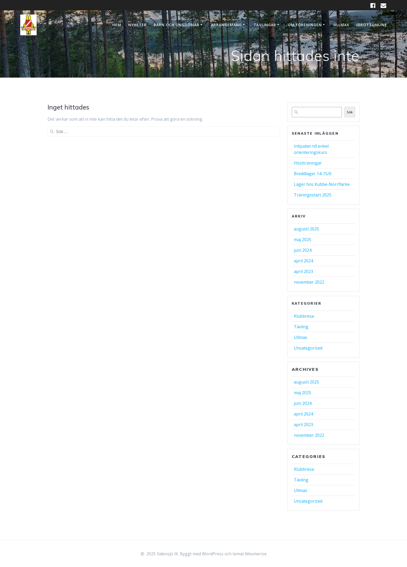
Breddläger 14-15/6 (312, 173)
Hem (116, 24)
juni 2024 (302, 250)
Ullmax (341, 24)
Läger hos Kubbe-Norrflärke (322, 184)
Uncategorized (308, 348)
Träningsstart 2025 (312, 195)
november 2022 (309, 282)
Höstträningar (308, 163)
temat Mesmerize (250, 554)
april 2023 (303, 271)
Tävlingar (265, 24)
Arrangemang (226, 24)
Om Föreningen (305, 24)
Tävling (301, 327)
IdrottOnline (371, 24)
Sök (350, 112)
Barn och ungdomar (176, 24)
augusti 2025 (306, 229)
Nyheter (137, 24)
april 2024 (303, 261)
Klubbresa (304, 316)
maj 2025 (302, 239)
